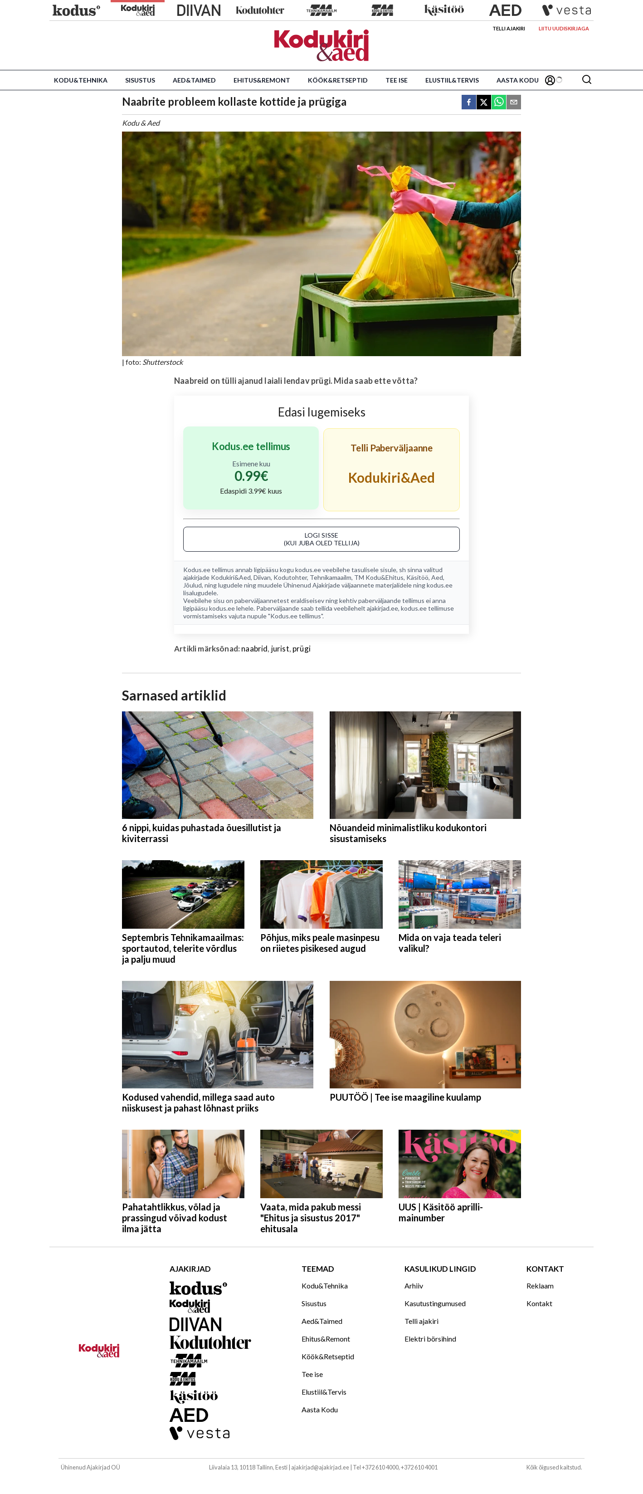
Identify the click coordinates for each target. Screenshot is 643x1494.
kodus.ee (308, 569)
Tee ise (396, 80)
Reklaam (540, 1285)
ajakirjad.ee (382, 608)
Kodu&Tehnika (80, 80)
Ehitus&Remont (262, 80)
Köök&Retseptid (338, 80)
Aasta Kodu (518, 80)
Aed (437, 577)
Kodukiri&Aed (231, 577)
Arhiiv (413, 1285)
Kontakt (539, 1303)
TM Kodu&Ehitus (379, 577)
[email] (514, 103)
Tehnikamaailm (330, 577)
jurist (280, 648)
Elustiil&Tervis (452, 80)
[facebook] (469, 103)
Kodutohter (290, 577)
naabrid (254, 648)
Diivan (262, 577)
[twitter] (484, 103)
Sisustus (140, 80)
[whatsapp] (499, 103)
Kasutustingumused (435, 1303)
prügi (301, 648)
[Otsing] (587, 80)
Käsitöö (417, 577)
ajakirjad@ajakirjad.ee (320, 1467)
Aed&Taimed (194, 80)
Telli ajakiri (508, 28)
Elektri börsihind (430, 1338)
